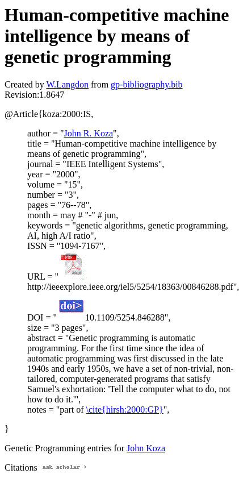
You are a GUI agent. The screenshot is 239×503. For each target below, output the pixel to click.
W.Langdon (67, 84)
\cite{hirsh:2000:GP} (124, 409)
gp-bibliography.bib (147, 84)
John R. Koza (88, 133)
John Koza (146, 448)
